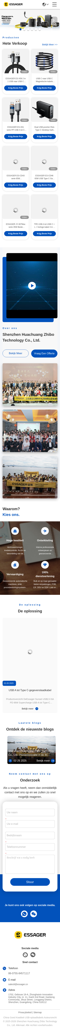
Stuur (30, 882)
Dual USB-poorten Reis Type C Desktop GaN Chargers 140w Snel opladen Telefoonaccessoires (44, 134)
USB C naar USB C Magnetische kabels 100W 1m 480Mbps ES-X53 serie (44, 85)
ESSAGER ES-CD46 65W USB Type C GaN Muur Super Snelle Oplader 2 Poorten (44, 183)
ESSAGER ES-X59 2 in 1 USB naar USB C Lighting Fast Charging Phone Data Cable (16, 85)
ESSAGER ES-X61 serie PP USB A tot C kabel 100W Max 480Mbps (16, 134)
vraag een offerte (44, 353)
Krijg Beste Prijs (15, 93)
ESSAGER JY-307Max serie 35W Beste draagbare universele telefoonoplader (15, 231)
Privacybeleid (25, 1012)
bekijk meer (49, 45)
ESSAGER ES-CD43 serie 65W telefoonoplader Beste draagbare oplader (15, 183)
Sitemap (37, 1012)
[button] (20, 29)
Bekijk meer (30, 708)
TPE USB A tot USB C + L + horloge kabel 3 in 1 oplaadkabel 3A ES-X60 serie (44, 231)
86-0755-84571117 (19, 973)
